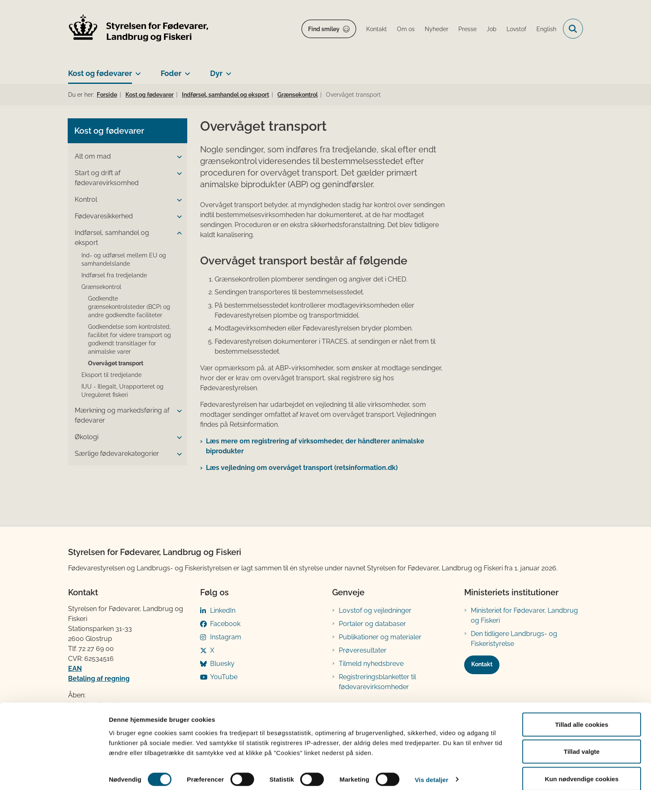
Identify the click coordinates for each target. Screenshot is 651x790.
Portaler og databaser (372, 624)
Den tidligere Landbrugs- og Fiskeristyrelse (514, 639)
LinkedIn (222, 610)
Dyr (216, 73)
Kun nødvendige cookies (582, 767)
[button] (177, 157)
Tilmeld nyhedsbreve (371, 664)
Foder (171, 73)
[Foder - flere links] (185, 70)
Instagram (225, 637)
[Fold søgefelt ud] (573, 29)
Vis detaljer (431, 768)
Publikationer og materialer (380, 637)
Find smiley (324, 29)
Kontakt (481, 664)
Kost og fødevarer (100, 73)
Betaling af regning (99, 678)
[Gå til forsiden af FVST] (138, 28)
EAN (75, 669)
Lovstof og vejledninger (375, 610)
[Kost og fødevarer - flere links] (136, 70)
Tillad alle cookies (581, 713)
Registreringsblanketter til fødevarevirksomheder (377, 682)
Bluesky (222, 664)
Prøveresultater (363, 650)
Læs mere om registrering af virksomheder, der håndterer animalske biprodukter (315, 446)
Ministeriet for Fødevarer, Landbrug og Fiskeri (524, 615)
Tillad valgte (582, 740)
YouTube (223, 677)
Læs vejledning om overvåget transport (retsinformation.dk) (302, 468)
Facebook (225, 624)
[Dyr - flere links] (227, 70)
